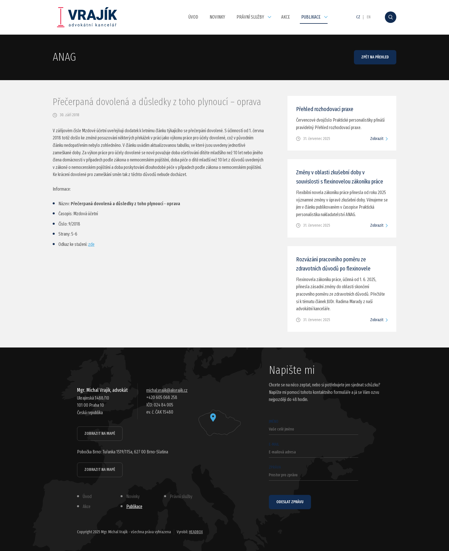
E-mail (313, 450)
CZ (358, 17)
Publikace (310, 17)
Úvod (193, 17)
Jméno (313, 427)
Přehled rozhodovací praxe (324, 109)
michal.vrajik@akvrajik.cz (167, 390)
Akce (285, 17)
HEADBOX (196, 532)
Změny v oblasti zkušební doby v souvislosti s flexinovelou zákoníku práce (339, 177)
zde (91, 244)
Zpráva (313, 473)
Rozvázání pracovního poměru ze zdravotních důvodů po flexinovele (333, 264)
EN (369, 17)
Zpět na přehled (375, 57)
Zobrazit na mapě (99, 433)
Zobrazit (376, 138)
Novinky (217, 17)
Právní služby (250, 17)
